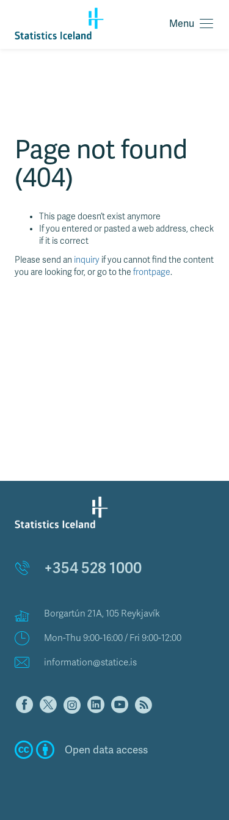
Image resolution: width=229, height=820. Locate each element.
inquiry (87, 260)
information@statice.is (90, 662)
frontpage (151, 272)
